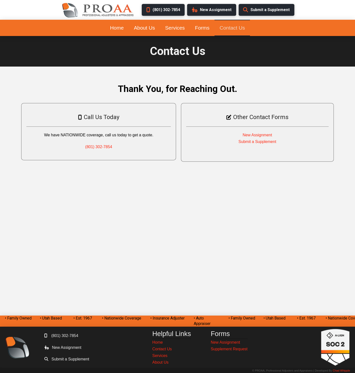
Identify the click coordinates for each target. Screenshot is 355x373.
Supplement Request (229, 349)
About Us (160, 362)
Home (157, 342)
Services (159, 356)
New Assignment (257, 135)
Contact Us (162, 349)
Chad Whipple (341, 370)
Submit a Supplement (257, 142)
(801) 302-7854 (98, 147)
